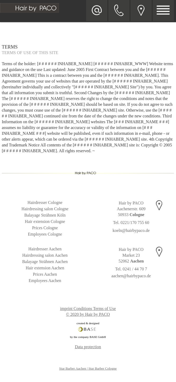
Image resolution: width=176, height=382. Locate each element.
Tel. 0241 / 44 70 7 (131, 269)
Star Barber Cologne (103, 368)
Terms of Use (104, 308)
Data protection (88, 347)
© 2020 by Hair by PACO (88, 314)
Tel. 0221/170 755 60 (131, 222)
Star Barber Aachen (72, 368)
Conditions (82, 308)
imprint (66, 308)
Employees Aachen (45, 280)
